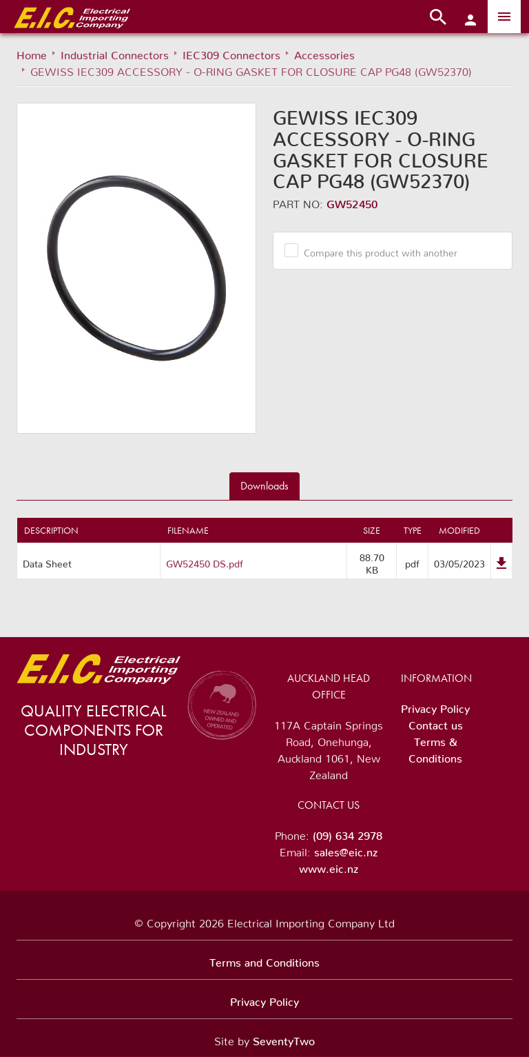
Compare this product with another (375, 250)
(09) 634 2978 (347, 833)
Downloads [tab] (264, 486)
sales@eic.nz (345, 849)
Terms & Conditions (435, 747)
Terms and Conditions (264, 960)
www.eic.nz (328, 866)
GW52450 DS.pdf (204, 561)
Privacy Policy (435, 706)
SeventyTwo (284, 1038)
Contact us (435, 722)
